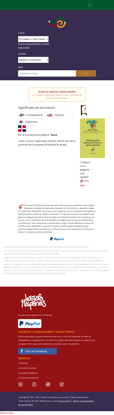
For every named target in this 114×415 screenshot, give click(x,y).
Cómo (21, 33)
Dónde (22, 53)
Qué (20, 67)
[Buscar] (47, 73)
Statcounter (7, 413)
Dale (85, 73)
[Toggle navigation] (90, 5)
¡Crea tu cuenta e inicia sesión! (57, 91)
